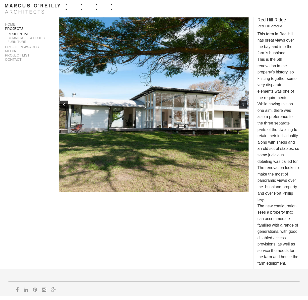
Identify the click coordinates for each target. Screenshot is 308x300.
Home (10, 24)
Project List (17, 55)
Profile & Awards (22, 47)
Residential (18, 34)
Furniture (16, 42)
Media (10, 51)
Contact (13, 59)
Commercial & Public (26, 38)
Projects (14, 29)
